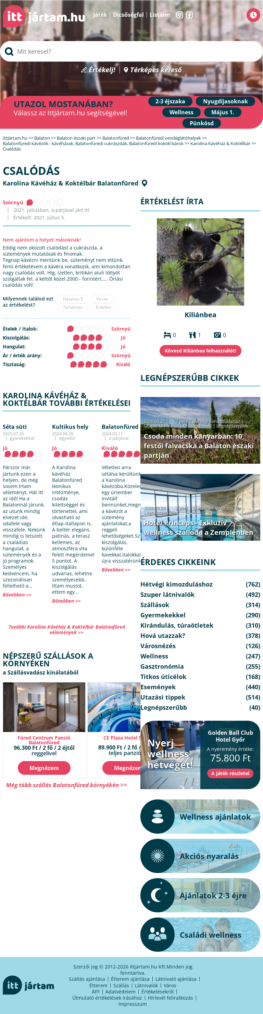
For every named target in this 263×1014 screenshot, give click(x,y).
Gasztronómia (162, 666)
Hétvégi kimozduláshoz (216, 421)
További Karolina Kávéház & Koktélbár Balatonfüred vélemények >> (67, 630)
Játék (100, 14)
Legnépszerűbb (232, 426)
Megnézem (44, 768)
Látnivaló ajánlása (176, 979)
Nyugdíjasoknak (225, 101)
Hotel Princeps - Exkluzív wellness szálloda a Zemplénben (198, 527)
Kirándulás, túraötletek (176, 625)
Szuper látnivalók (161, 426)
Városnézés (158, 646)
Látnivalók (146, 985)
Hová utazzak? (162, 635)
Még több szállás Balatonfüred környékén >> (66, 785)
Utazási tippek (197, 426)
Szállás (121, 985)
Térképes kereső (156, 70)
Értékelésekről (157, 991)
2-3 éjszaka (170, 101)
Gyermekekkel (163, 615)
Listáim (160, 14)
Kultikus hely (70, 427)
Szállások (201, 508)
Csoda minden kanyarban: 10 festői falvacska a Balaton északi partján (199, 446)
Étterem (98, 985)
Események (158, 687)
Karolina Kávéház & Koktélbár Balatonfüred (70, 183)
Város (170, 985)
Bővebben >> (17, 594)
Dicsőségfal (128, 14)
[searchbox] (131, 51)
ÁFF (96, 991)
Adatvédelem (120, 991)
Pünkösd (202, 123)
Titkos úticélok (163, 676)
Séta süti (15, 427)
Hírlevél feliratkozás (170, 997)
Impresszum (132, 1004)
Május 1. (222, 112)
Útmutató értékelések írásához (107, 997)
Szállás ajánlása (87, 979)
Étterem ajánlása (130, 979)
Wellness (181, 112)
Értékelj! (102, 70)
